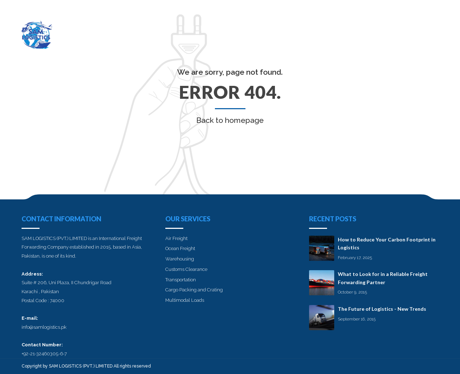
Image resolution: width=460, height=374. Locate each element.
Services (335, 31)
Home (268, 31)
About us (300, 31)
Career (367, 31)
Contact (425, 31)
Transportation (180, 279)
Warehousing (179, 259)
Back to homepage (230, 120)
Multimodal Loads (184, 300)
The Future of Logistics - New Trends (382, 309)
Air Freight (176, 238)
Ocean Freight (180, 248)
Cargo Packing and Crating (194, 289)
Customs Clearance (186, 269)
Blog (395, 31)
